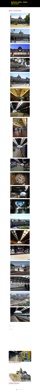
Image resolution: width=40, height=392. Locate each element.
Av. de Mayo (24, 5)
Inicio (12, 5)
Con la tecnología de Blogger (20, 389)
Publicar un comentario (14, 384)
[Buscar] (30, 2)
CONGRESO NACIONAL (14, 383)
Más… (28, 5)
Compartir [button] (10, 325)
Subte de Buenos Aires (15, 362)
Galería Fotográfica (13, 326)
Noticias (21, 5)
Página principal (16, 5)
